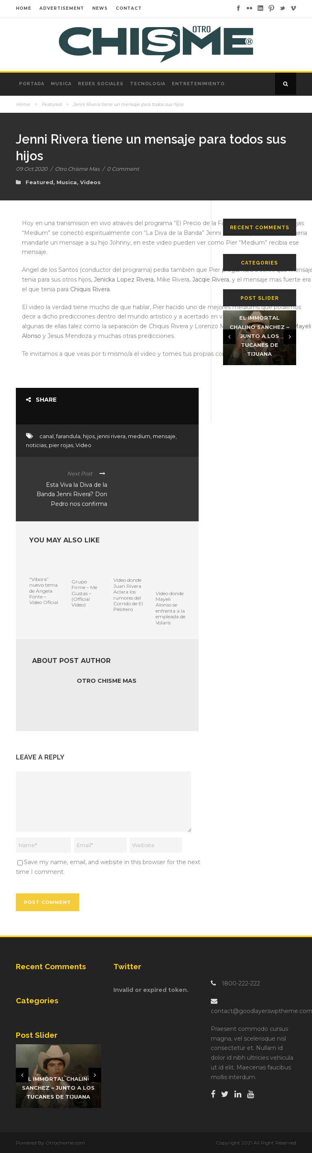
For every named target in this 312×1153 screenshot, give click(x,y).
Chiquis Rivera (90, 289)
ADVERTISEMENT (61, 8)
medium (139, 436)
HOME (23, 8)
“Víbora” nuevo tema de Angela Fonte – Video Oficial (43, 591)
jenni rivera (111, 436)
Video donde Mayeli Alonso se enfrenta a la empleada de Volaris (170, 608)
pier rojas (61, 445)
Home (23, 104)
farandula (68, 436)
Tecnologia (147, 83)
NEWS (100, 8)
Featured (51, 104)
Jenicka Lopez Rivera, (124, 279)
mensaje (164, 436)
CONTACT (129, 8)
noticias (36, 445)
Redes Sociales (101, 83)
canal (46, 436)
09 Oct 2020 (32, 169)
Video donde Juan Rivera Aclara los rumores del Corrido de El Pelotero (128, 594)
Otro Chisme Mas (77, 169)
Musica (61, 83)
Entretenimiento (198, 83)
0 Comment (123, 169)
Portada (31, 83)
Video (83, 445)
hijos (89, 436)
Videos (90, 182)
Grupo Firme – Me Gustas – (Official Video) (84, 593)
